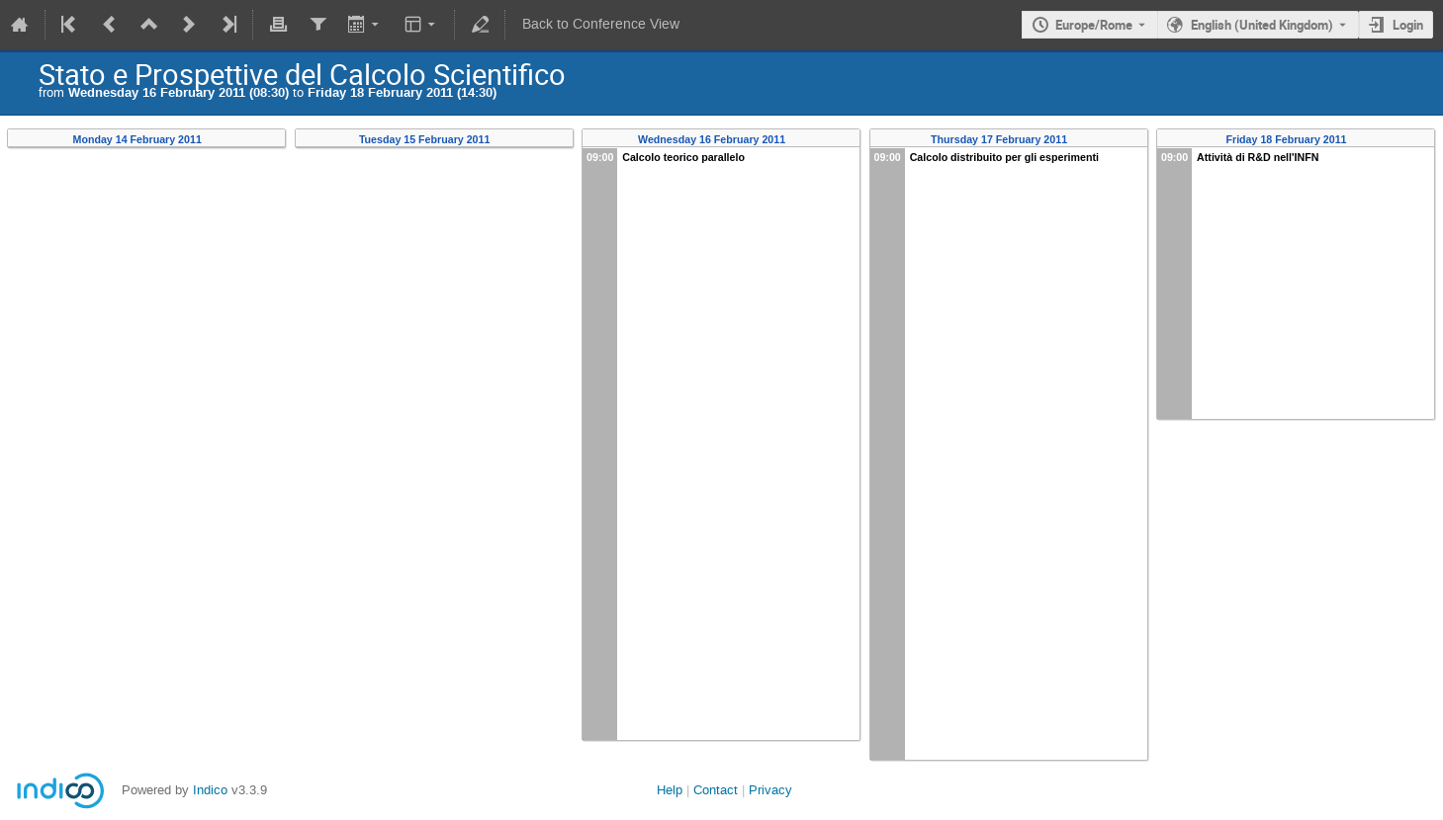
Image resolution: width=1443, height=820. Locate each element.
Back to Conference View (600, 24)
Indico (210, 789)
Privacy (770, 789)
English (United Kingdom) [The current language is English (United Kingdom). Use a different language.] (1262, 25)
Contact (715, 789)
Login (1408, 25)
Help (669, 789)
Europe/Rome (1093, 25)
